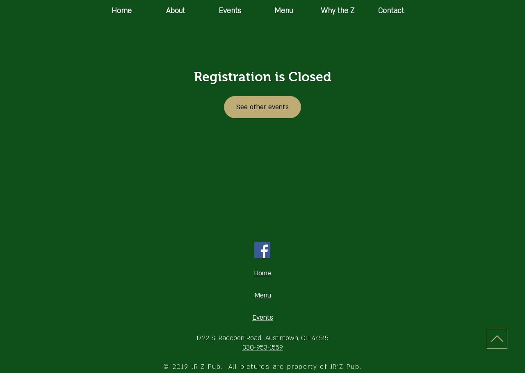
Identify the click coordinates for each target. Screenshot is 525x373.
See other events (262, 107)
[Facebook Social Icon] (262, 250)
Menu (262, 295)
